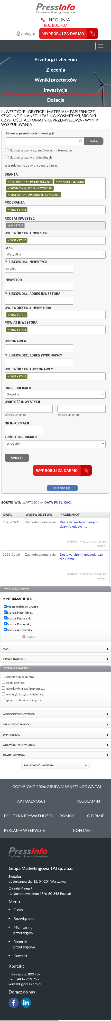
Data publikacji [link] (12, 734)
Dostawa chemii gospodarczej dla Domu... (81, 557)
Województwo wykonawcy (29, 369)
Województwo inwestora (28, 308)
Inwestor (13, 280)
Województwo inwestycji (27, 233)
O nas (18, 909)
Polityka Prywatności (28, 815)
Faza (9, 248)
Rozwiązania (24, 918)
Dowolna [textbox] (13, 394)
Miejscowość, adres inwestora (32, 294)
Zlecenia (55, 70)
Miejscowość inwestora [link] (39, 765)
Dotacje (55, 100)
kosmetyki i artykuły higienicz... (25, 694)
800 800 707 (55, 25)
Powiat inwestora (21, 322)
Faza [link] (5, 648)
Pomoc (67, 815)
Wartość (30, 502)
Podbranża (15, 202)
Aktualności (31, 801)
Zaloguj (26, 33)
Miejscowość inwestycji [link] (17, 724)
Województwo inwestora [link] (19, 745)
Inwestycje (55, 90)
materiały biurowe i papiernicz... (25, 688)
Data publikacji (18, 388)
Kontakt (20, 955)
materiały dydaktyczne (20, 676)
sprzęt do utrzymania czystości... (25, 700)
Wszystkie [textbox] (14, 254)
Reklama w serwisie (24, 830)
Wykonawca (15, 341)
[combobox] (55, 188)
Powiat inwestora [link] (14, 755)
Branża (11, 174)
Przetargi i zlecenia (55, 59)
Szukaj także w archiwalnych (28, 157)
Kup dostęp (62, 488)
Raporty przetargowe (24, 944)
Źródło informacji (21, 437)
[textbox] (64, 194)
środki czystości (15, 682)
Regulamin (88, 801)
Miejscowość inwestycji (26, 262)
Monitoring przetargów (23, 930)
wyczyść (31, 636)
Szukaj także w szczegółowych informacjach (39, 150)
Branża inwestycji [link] (14, 659)
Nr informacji (17, 423)
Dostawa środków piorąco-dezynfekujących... (79, 524)
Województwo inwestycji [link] (19, 714)
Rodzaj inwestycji (21, 218)
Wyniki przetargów (55, 80)
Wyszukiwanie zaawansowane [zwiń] (31, 165)
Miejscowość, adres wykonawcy (33, 355)
